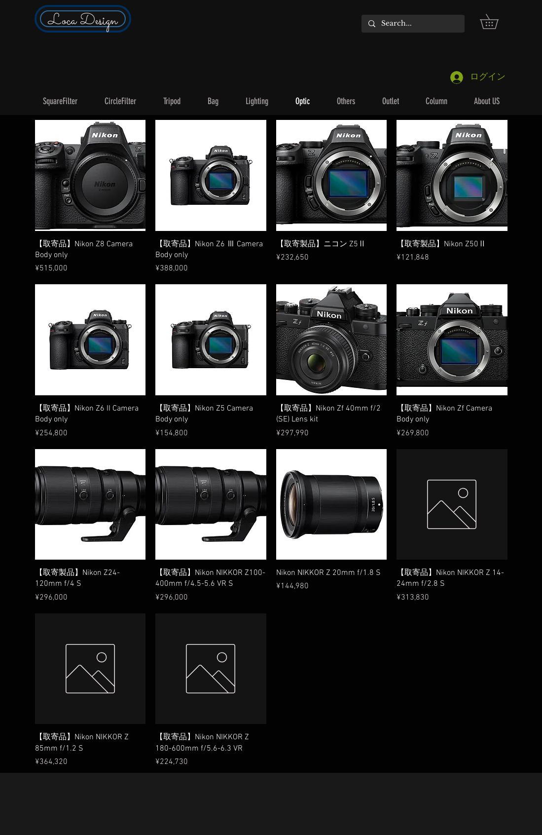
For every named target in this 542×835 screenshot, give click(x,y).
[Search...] (412, 24)
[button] (496, 21)
